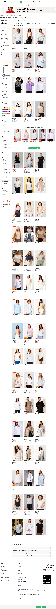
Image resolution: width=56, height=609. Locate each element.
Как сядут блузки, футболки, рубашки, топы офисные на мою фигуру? (25, 550)
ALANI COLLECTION (5, 191)
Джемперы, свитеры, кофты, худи (5, 36)
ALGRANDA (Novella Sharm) (7, 194)
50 (6, 70)
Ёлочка (4, 122)
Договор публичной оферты (22, 577)
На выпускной (5, 85)
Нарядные (5, 87)
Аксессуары (3, 52)
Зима (4, 153)
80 (4, 78)
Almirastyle (5, 195)
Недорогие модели (6, 97)
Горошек (4, 124)
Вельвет (4, 140)
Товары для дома (5, 54)
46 (2, 70)
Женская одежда (4, 20)
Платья (2, 46)
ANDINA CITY (6, 204)
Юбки (2, 583)
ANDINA (5, 203)
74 (6, 76)
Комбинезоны (3, 576)
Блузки (3, 24)
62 (2, 74)
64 (4, 74)
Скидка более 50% (6, 172)
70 (2, 76)
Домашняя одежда (4, 38)
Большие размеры (6, 94)
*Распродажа (6, 183)
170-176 (4, 163)
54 (2, 72)
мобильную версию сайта (48, 587)
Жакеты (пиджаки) (4, 39)
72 (4, 76)
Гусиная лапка (5, 127)
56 (4, 72)
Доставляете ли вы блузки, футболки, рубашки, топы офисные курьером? (26, 553)
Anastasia (5, 200)
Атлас (4, 137)
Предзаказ (5, 103)
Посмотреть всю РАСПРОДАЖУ (34, 148)
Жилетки (2, 41)
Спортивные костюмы (5, 48)
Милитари (5, 130)
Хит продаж (5, 84)
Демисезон (5, 154)
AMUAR (4, 198)
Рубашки (3, 27)
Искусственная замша (6, 145)
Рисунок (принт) (6, 131)
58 (6, 72)
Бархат (4, 138)
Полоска (4, 121)
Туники (3, 30)
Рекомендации (33, 23)
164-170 (4, 160)
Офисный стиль (6, 91)
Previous (12, 135)
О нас (19, 570)
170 (4, 162)
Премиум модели (6, 96)
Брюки (2, 33)
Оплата (19, 567)
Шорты (2, 49)
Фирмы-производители (22, 576)
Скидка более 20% (6, 169)
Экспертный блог (21, 573)
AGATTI (4, 187)
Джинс (4, 143)
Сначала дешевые (46, 23)
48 (4, 70)
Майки (3, 26)
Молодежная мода (6, 93)
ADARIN (4, 186)
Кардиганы (3, 42)
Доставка (19, 566)
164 (4, 159)
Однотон (4, 128)
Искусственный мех (6, 147)
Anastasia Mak (6, 201)
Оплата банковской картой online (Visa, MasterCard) (26, 574)
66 (6, 74)
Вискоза (4, 141)
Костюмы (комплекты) (5, 45)
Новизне (28, 23)
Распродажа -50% (31, 5)
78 (2, 78)
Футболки (3, 31)
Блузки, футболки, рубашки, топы (4, 23)
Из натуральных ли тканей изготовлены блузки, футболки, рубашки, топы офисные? (28, 555)
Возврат (19, 569)
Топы (2, 28)
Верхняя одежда (4, 34)
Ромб (4, 125)
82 (6, 78)
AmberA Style (5, 197)
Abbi (4, 184)
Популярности (39, 23)
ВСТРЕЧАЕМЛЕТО (6, 63)
